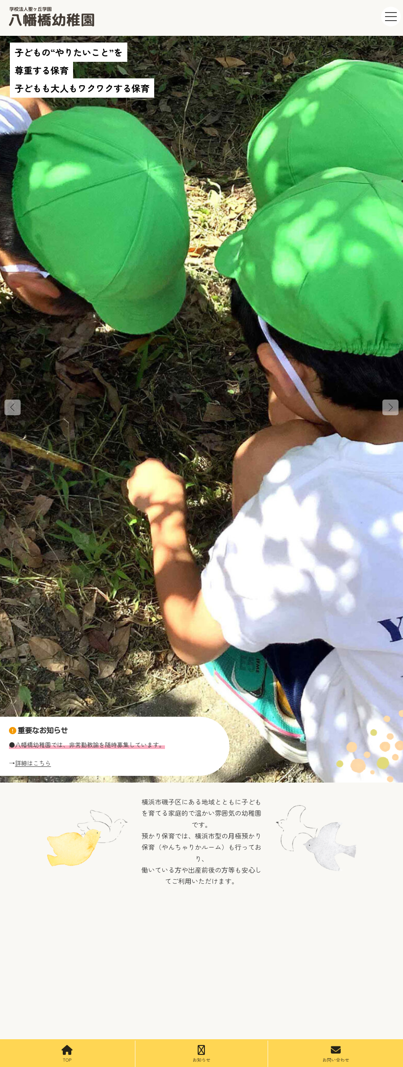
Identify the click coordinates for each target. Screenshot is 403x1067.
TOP (67, 1054)
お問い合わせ (335, 1054)
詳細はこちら (33, 762)
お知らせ (201, 1054)
